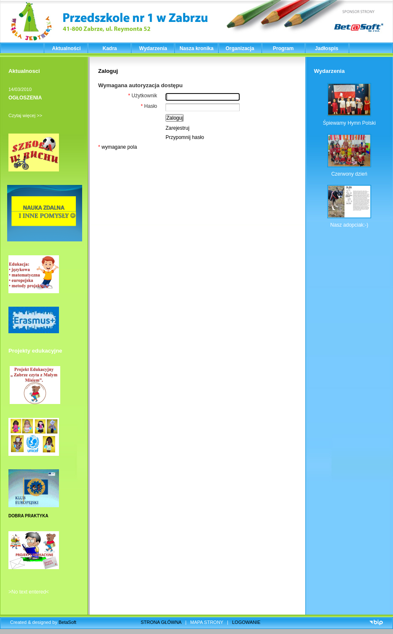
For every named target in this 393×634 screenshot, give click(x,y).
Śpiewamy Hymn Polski (349, 123)
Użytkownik (142, 95)
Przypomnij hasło (185, 137)
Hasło (149, 106)
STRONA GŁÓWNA (161, 622)
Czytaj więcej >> (25, 115)
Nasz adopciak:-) (349, 225)
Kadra (109, 48)
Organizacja (239, 48)
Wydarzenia (153, 48)
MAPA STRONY (206, 622)
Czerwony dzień (349, 174)
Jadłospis (326, 48)
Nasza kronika (196, 48)
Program (283, 48)
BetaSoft (67, 622)
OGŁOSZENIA (25, 98)
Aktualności (66, 48)
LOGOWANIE (246, 622)
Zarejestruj (178, 128)
